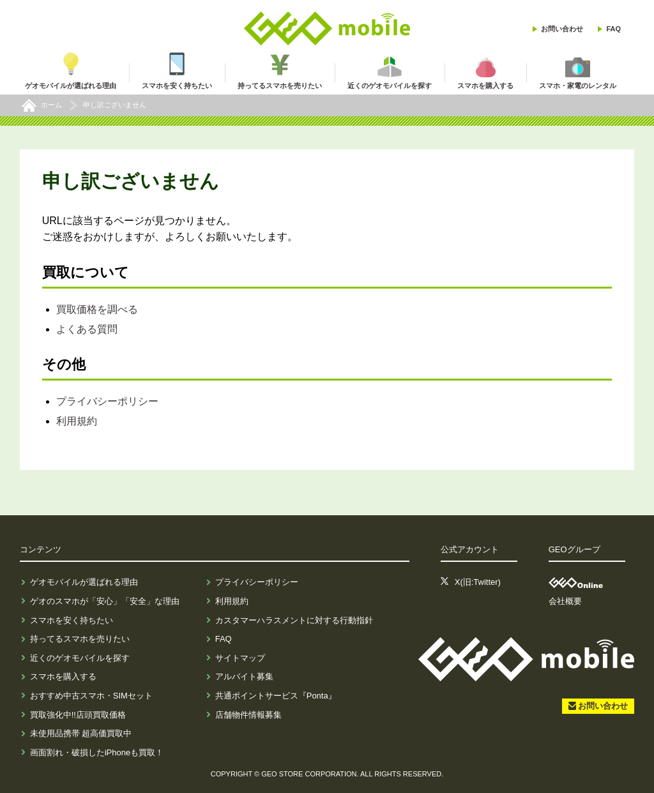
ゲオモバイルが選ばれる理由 (84, 582)
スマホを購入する (63, 676)
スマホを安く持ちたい (71, 620)
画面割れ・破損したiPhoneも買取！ (97, 752)
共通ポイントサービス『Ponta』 (276, 695)
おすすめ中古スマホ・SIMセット (91, 695)
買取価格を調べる (97, 309)
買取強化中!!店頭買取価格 (78, 715)
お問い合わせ (562, 29)
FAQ (613, 29)
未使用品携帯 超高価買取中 (81, 733)
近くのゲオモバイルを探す (80, 658)
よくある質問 (87, 329)
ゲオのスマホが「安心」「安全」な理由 (104, 601)
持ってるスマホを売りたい (80, 639)
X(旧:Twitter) (478, 582)
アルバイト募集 (244, 676)
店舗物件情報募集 (248, 715)
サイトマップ (240, 658)
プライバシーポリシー (107, 401)
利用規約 (76, 421)
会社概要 (565, 601)
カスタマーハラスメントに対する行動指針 (294, 620)
